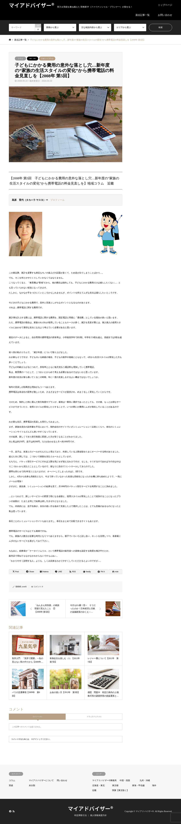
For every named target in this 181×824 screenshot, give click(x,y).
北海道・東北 (98, 785)
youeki (24, 587)
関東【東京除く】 (120, 790)
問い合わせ (62, 780)
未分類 (32, 785)
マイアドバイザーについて (41, 780)
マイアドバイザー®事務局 (104, 780)
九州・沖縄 (145, 780)
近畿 (94, 790)
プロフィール (57, 200)
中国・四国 (125, 780)
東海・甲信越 (138, 785)
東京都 (115, 785)
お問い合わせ (165, 15)
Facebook (10, 811)
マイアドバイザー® (90, 808)
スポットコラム (47, 59)
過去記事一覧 (142, 15)
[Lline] (58, 571)
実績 (11, 785)
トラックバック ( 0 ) (94, 716)
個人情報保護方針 (98, 815)
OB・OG (32, 59)
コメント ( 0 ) (37, 716)
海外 (154, 785)
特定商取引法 (80, 815)
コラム (20, 59)
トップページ (165, 5)
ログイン (34, 739)
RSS (14, 811)
